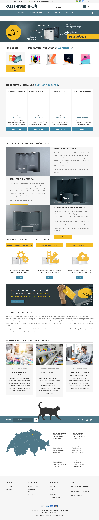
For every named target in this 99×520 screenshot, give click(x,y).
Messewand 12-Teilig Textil (38, 91)
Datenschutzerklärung (56, 497)
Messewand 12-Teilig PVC (82, 91)
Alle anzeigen (64, 48)
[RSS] (91, 419)
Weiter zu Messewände (62, 237)
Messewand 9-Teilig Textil (16, 91)
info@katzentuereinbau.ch (81, 491)
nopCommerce (53, 512)
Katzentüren (31, 489)
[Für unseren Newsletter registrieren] (23, 420)
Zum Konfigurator (46, 85)
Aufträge (52, 492)
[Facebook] (82, 419)
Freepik (47, 515)
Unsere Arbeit (10, 486)
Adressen (52, 489)
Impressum (9, 489)
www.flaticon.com (58, 515)
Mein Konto (90, 1)
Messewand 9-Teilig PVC (60, 91)
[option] (35, 59)
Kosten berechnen (33, 486)
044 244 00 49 (45, 1)
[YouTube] (87, 419)
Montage (30, 494)
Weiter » (19, 277)
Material (30, 492)
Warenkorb (53, 494)
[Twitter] (78, 419)
